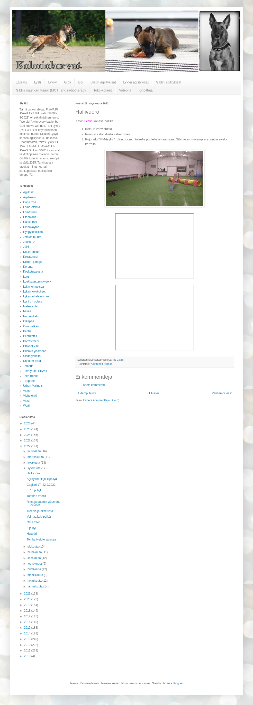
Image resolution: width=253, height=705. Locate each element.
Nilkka (27, 311)
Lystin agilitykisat (103, 82)
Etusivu (21, 82)
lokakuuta (34, 462)
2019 (27, 605)
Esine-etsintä (31, 207)
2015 (27, 627)
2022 (27, 446)
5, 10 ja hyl (34, 490)
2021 (27, 593)
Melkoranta (30, 306)
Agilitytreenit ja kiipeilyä (42, 479)
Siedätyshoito (32, 356)
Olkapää (28, 321)
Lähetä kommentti (93, 385)
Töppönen (29, 381)
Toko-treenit (30, 376)
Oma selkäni (31, 326)
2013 (27, 639)
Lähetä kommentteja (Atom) (101, 400)
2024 (27, 435)
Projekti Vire (31, 346)
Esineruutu (30, 212)
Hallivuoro (33, 473)
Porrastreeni (31, 341)
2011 (27, 650)
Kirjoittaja (146, 90)
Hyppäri (32, 533)
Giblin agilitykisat (168, 82)
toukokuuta (35, 563)
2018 (27, 610)
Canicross (29, 202)
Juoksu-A (29, 242)
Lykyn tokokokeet (34, 291)
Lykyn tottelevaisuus (36, 296)
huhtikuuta (34, 569)
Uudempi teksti (86, 393)
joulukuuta (34, 451)
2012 (27, 645)
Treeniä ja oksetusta (40, 511)
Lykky (52, 82)
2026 (27, 423)
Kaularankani (31, 252)
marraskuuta (36, 457)
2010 (27, 656)
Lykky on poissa (33, 286)
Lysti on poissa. (33, 301)
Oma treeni (34, 522)
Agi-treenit (97, 363)
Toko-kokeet (102, 90)
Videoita (125, 90)
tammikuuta (35, 586)
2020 (27, 599)
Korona (28, 266)
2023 (27, 440)
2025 (27, 429)
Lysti (37, 82)
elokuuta (33, 546)
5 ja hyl (31, 528)
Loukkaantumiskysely (37, 281)
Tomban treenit (36, 496)
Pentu (27, 331)
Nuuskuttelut (31, 316)
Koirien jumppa (33, 262)
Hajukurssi (30, 222)
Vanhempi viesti (222, 393)
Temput (28, 366)
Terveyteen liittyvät (35, 371)
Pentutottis (30, 336)
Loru (26, 276)
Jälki (26, 246)
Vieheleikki (30, 395)
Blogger (178, 683)
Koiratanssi (30, 256)
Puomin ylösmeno (34, 351)
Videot (108, 363)
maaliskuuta (35, 575)
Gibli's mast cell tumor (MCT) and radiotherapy (51, 90)
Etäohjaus (29, 217)
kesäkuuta (34, 558)
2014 (27, 633)
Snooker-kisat (32, 361)
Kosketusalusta (33, 271)
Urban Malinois (33, 385)
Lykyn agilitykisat (136, 82)
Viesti (26, 401)
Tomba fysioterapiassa (41, 539)
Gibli (67, 82)
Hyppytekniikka (33, 232)
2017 (27, 616)
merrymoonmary (139, 683)
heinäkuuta (35, 552)
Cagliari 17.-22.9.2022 (41, 484)
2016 (27, 622)
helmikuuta (34, 580)
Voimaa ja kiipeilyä (39, 516)
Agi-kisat (28, 192)
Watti (26, 405)
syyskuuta (34, 468)
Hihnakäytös (31, 227)
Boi (80, 82)
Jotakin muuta (32, 237)
